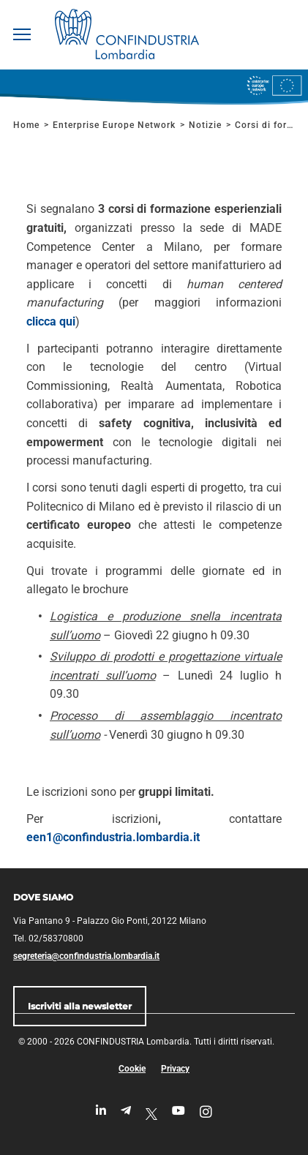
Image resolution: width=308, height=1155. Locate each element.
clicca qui (50, 321)
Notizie (205, 125)
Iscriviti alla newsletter (80, 1006)
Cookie (132, 1069)
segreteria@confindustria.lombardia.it (86, 956)
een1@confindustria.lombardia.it (113, 837)
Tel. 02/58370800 (48, 938)
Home (26, 125)
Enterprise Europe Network (116, 125)
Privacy (175, 1069)
